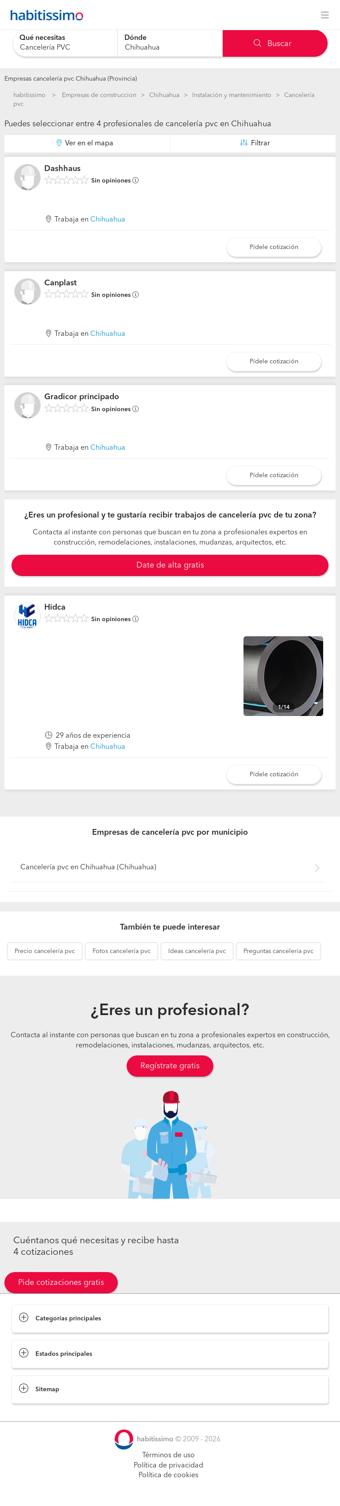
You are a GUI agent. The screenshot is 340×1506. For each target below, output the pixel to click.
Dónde (135, 38)
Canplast (60, 283)
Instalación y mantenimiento (231, 95)
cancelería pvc (45, 951)
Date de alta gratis (170, 565)
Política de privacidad (168, 1465)
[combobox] (64, 43)
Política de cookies (168, 1475)
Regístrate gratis (170, 1066)
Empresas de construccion (99, 95)
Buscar (272, 44)
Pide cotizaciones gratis (61, 1283)
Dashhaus (62, 169)
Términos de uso (168, 1455)
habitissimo (29, 95)
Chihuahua (164, 95)
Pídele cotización (274, 247)
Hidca (55, 607)
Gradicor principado (81, 397)
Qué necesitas (42, 38)
